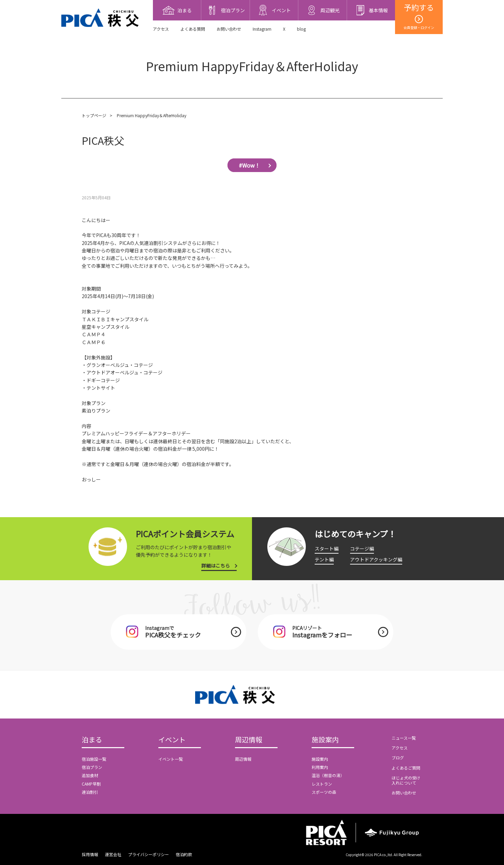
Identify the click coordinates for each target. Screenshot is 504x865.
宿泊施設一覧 (94, 759)
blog (301, 29)
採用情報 (90, 854)
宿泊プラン (92, 767)
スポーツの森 (324, 792)
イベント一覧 (170, 759)
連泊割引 (90, 792)
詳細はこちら (215, 565)
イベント (172, 740)
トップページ (94, 115)
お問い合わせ (229, 29)
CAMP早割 (91, 784)
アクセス (161, 29)
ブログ (398, 757)
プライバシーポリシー (148, 854)
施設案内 (325, 740)
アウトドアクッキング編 (376, 559)
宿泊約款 (184, 854)
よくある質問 (192, 29)
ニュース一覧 (404, 738)
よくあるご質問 (406, 768)
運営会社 (113, 854)
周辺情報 (248, 740)
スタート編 (326, 548)
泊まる (92, 740)
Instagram (262, 29)
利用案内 (320, 767)
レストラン (322, 784)
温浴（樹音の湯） (328, 775)
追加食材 (90, 775)
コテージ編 (362, 548)
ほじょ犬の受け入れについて (406, 780)
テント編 (324, 559)
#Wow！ (249, 165)
